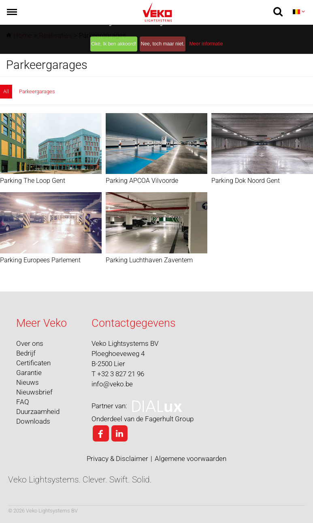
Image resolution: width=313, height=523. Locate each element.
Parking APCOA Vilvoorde (142, 180)
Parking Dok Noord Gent (245, 180)
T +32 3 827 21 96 (118, 374)
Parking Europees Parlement (40, 260)
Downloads (33, 421)
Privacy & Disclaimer (117, 458)
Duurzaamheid (38, 411)
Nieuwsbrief (34, 392)
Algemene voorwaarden (190, 458)
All (6, 91)
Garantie (29, 373)
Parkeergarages (37, 91)
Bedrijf (26, 353)
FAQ (22, 402)
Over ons (29, 343)
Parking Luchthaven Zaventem (149, 260)
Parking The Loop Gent (32, 180)
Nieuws (27, 382)
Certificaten (33, 363)
